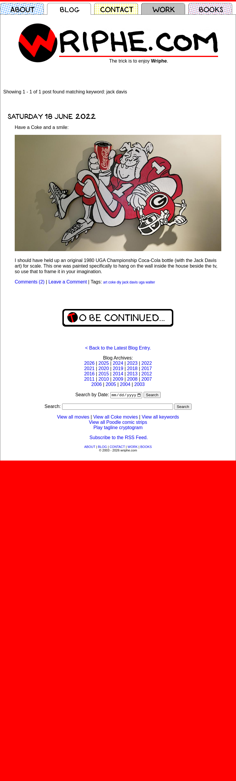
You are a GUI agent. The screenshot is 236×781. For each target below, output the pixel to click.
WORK (133, 447)
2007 (146, 379)
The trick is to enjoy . (138, 60)
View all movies (73, 417)
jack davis (130, 282)
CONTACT (117, 447)
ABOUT (89, 447)
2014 (118, 373)
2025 (104, 363)
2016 (89, 373)
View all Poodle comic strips (118, 422)
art (105, 282)
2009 (118, 379)
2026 (89, 363)
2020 (104, 368)
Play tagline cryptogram (117, 428)
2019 (118, 368)
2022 (146, 363)
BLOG (102, 447)
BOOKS (146, 447)
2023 (132, 363)
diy (119, 282)
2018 (132, 368)
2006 (96, 384)
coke (112, 282)
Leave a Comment (67, 281)
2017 (146, 368)
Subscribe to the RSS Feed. (118, 438)
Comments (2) (29, 281)
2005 (111, 384)
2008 (132, 379)
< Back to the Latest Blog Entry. (118, 347)
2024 (118, 363)
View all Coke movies (115, 417)
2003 (139, 384)
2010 (104, 379)
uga (141, 282)
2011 (89, 379)
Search (152, 395)
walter (150, 282)
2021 (89, 368)
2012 (146, 373)
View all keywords (160, 417)
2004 (125, 384)
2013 (132, 373)
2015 (104, 373)
